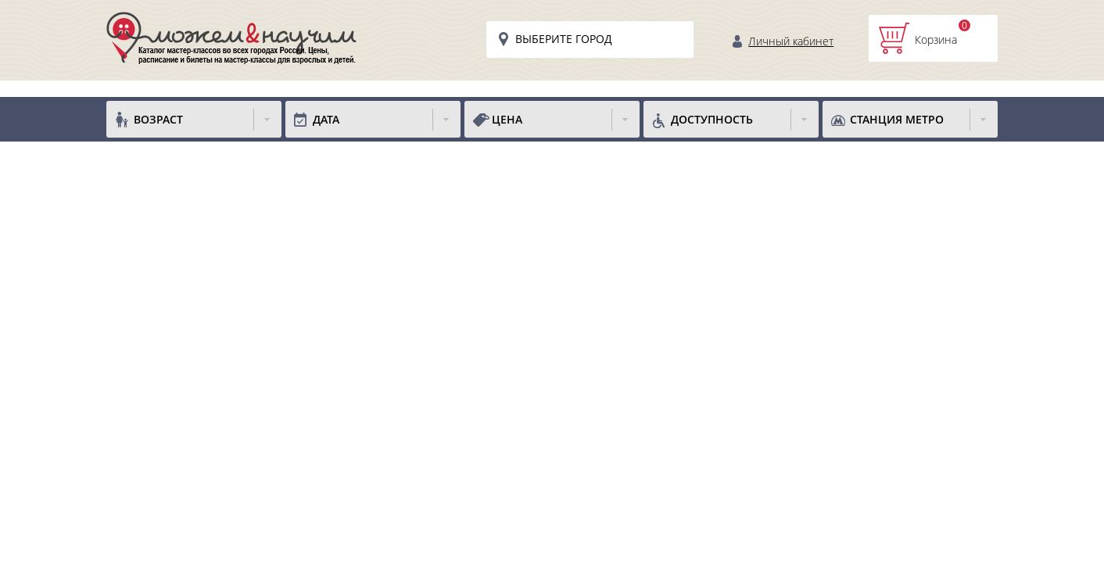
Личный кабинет (790, 41)
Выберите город (563, 38)
